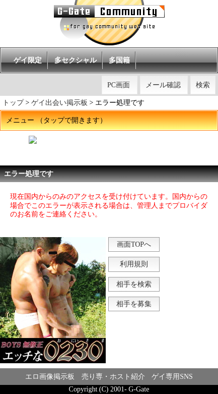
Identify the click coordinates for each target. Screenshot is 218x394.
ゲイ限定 (28, 60)
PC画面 (118, 85)
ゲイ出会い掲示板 (59, 102)
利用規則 (134, 264)
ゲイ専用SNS (172, 376)
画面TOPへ (134, 244)
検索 (203, 85)
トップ (13, 102)
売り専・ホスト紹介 (113, 376)
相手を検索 (134, 284)
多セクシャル (75, 60)
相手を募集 (134, 304)
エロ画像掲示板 (50, 376)
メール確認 (163, 85)
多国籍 (119, 60)
